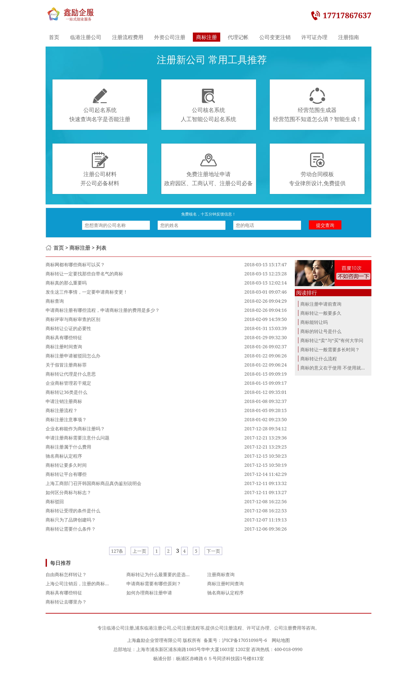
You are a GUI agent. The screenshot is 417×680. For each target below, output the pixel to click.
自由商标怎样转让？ (66, 574)
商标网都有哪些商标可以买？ (75, 264)
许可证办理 (314, 37)
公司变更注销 (275, 37)
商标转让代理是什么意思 (71, 374)
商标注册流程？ (62, 410)
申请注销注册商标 (64, 401)
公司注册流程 (186, 628)
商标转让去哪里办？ (66, 602)
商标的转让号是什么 (320, 331)
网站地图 (281, 640)
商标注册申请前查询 (320, 304)
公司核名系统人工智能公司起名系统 (208, 105)
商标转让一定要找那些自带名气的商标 (84, 274)
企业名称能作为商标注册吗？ (75, 428)
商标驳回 (55, 501)
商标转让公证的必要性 (68, 328)
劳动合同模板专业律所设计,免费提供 (317, 169)
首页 (54, 37)
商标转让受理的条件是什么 (73, 510)
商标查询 (55, 301)
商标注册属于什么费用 (68, 447)
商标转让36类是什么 (66, 392)
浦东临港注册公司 (153, 628)
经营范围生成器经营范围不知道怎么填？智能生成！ (317, 105)
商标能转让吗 (314, 322)
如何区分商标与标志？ (68, 492)
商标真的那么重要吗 (66, 283)
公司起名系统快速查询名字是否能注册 (99, 105)
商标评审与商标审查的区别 (73, 319)
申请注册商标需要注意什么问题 (77, 438)
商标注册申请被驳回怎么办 (73, 356)
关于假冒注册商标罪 (66, 365)
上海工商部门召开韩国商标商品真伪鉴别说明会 (93, 483)
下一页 (213, 551)
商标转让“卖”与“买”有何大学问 (331, 340)
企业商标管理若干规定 (68, 383)
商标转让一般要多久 (320, 313)
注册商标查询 (221, 574)
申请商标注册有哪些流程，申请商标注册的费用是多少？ (103, 310)
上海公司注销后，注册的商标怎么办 (82, 583)
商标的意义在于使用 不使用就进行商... (339, 368)
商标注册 (206, 37)
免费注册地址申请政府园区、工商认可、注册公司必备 (208, 169)
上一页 (139, 551)
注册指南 (348, 37)
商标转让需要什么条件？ (71, 529)
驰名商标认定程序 (64, 456)
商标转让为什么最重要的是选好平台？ (165, 574)
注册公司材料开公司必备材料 (99, 169)
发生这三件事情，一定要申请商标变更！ (87, 292)
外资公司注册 (169, 37)
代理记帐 (238, 37)
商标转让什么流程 (318, 358)
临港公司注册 (120, 628)
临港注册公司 (85, 37)
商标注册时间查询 (64, 346)
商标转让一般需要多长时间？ (330, 349)
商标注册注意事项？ (66, 419)
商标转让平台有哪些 (66, 474)
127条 (117, 551)
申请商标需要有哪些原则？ (153, 583)
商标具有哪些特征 (64, 337)
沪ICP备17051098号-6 (244, 640)
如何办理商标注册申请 (149, 593)
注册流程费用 (127, 37)
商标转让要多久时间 (66, 465)
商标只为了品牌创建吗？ (71, 520)
